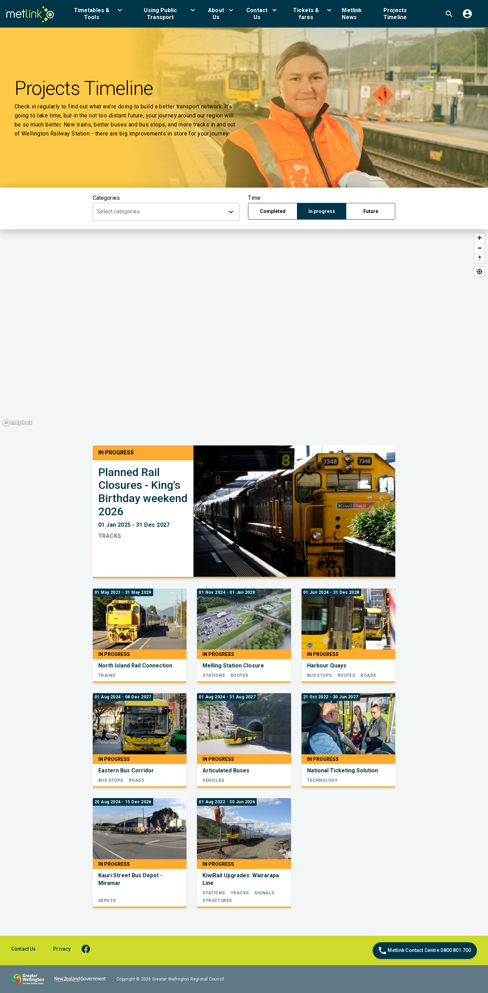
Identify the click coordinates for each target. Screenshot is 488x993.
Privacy (62, 949)
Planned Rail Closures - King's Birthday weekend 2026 (143, 492)
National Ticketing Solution (342, 770)
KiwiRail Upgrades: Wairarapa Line (240, 879)
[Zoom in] (479, 238)
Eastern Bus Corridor (126, 770)
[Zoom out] (479, 248)
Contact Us (23, 949)
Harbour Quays (326, 665)
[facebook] (89, 949)
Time (254, 198)
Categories (106, 198)
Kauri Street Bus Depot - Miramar (130, 879)
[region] (244, 329)
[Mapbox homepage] (17, 423)
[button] (96, 13)
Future (370, 211)
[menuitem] (96, 13)
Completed (273, 211)
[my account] (467, 13)
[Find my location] (479, 271)
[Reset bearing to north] (479, 258)
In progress (321, 211)
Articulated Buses (225, 770)
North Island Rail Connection (135, 665)
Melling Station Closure (233, 665)
